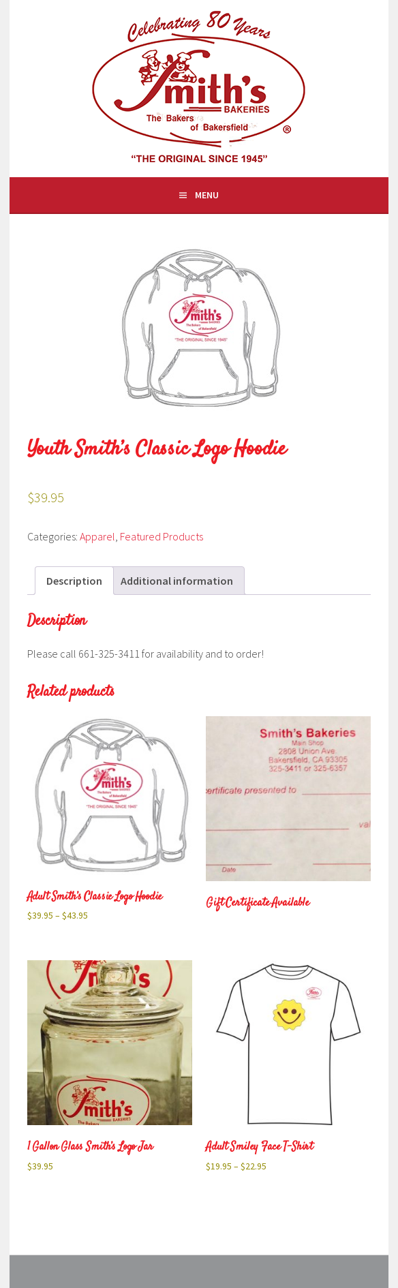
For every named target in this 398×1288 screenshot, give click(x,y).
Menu (207, 195)
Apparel (97, 536)
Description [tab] (74, 580)
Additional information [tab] (177, 580)
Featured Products (161, 536)
